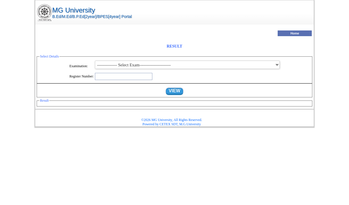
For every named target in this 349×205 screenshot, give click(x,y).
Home (294, 33)
